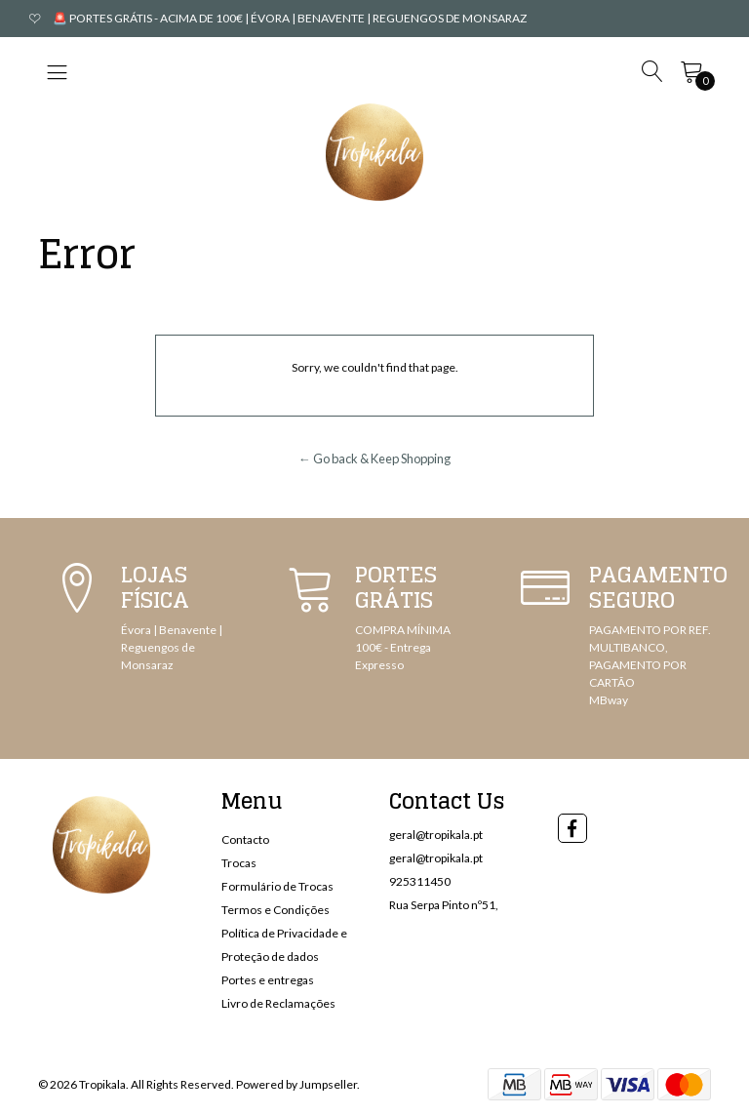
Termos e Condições (275, 909)
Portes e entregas (267, 980)
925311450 (420, 881)
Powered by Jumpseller (296, 1084)
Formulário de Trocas (277, 886)
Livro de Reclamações (278, 1003)
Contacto (245, 839)
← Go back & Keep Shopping (374, 458)
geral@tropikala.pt (436, 834)
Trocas (238, 863)
